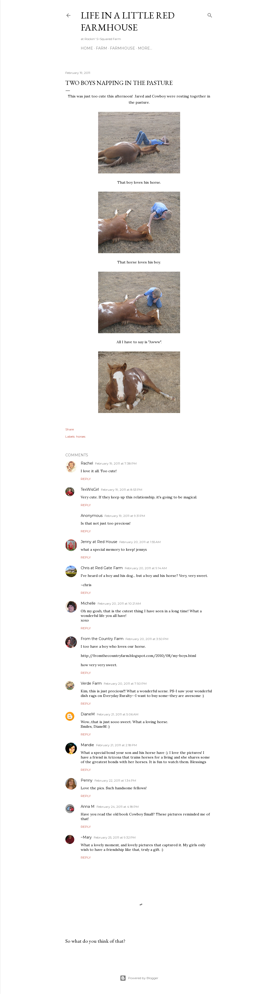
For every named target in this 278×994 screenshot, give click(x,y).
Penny (86, 780)
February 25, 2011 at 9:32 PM (115, 837)
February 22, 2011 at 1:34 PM (115, 780)
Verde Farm (91, 683)
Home (87, 48)
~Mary (86, 837)
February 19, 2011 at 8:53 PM (121, 489)
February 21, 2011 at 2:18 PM (116, 745)
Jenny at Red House (99, 541)
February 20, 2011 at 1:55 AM (140, 542)
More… (145, 48)
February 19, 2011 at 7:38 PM (116, 463)
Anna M (88, 806)
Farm (101, 48)
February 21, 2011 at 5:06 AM (117, 714)
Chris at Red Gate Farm (102, 568)
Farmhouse (122, 48)
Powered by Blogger (139, 978)
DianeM (88, 714)
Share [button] (69, 429)
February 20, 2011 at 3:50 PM (147, 639)
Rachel (87, 463)
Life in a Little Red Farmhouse (127, 21)
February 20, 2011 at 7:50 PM (125, 683)
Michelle (88, 603)
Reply (86, 479)
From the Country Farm (102, 638)
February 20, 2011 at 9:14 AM (146, 568)
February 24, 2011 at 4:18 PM (118, 807)
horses (80, 436)
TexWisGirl (90, 489)
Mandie (87, 745)
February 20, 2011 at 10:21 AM (119, 603)
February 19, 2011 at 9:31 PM (125, 516)
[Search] (210, 14)
